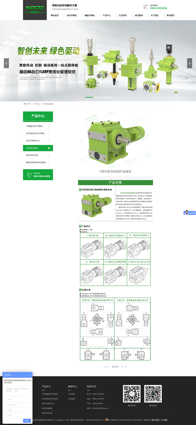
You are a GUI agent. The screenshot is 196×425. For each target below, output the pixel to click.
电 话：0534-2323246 (95, 394)
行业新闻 (71, 399)
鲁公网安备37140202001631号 (121, 420)
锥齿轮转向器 (47, 413)
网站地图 (155, 420)
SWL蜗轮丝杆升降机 (50, 399)
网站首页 (27, 104)
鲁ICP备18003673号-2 (95, 420)
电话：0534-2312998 (95, 399)
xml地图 (164, 420)
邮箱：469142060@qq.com (97, 408)
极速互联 (147, 420)
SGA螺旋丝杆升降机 (50, 394)
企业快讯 (71, 394)
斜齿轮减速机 (48, 104)
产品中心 (37, 104)
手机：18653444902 (95, 404)
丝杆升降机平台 (48, 404)
